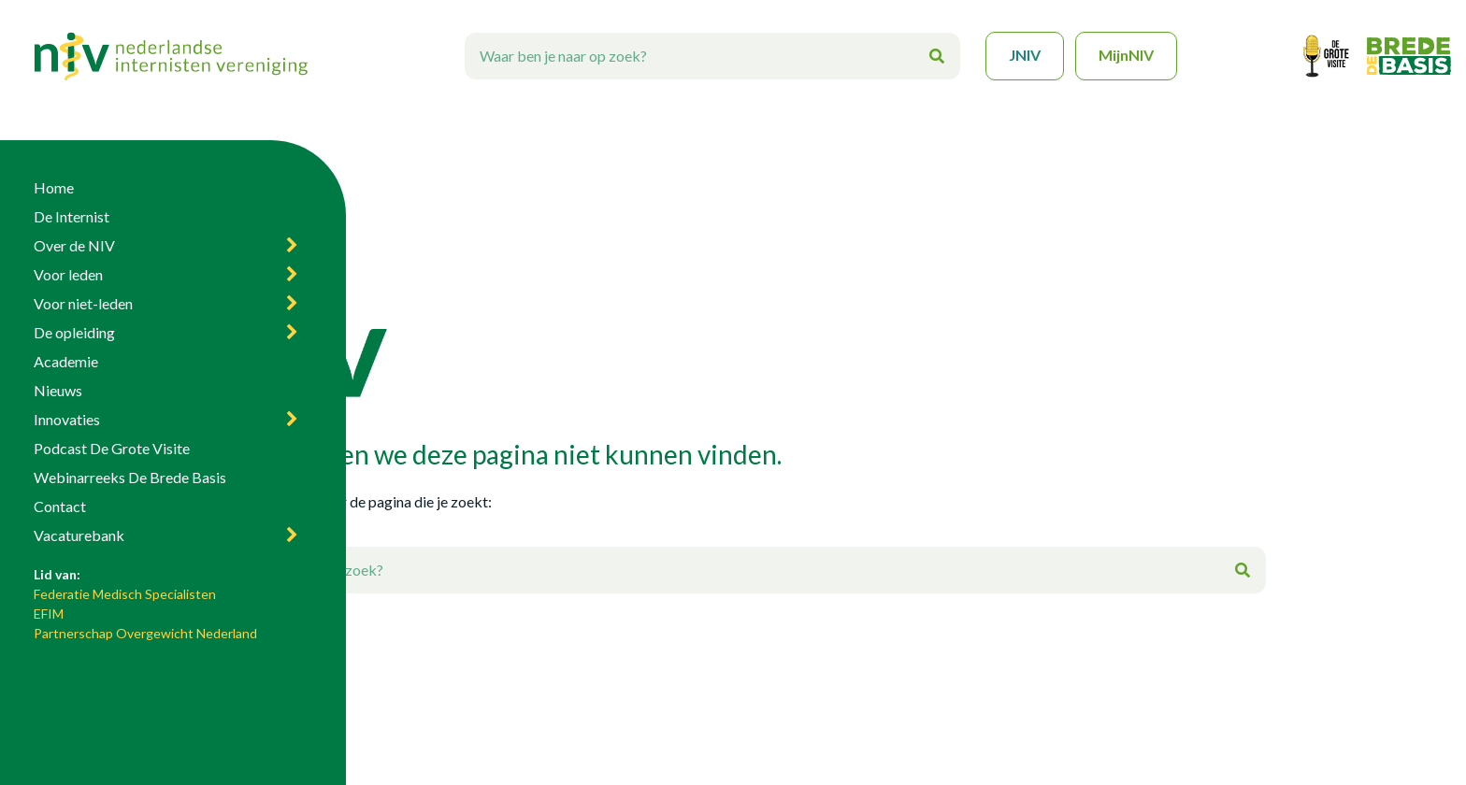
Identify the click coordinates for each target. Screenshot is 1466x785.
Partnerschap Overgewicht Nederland (145, 633)
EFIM (49, 613)
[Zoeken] (936, 56)
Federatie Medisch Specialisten (125, 594)
